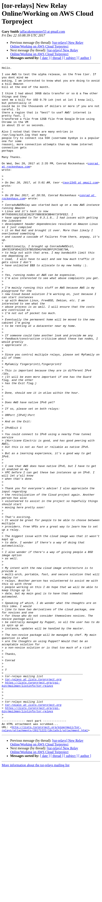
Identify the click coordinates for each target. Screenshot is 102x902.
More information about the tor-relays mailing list (35, 898)
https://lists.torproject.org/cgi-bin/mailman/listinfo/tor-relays (31, 808)
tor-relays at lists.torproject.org (33, 802)
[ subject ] (71, 58)
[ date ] (45, 58)
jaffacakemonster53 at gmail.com (42, 31)
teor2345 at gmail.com (80, 206)
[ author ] (84, 58)
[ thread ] (57, 58)
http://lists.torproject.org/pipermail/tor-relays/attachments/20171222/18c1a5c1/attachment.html (45, 861)
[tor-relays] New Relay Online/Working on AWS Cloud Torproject (46, 44)
